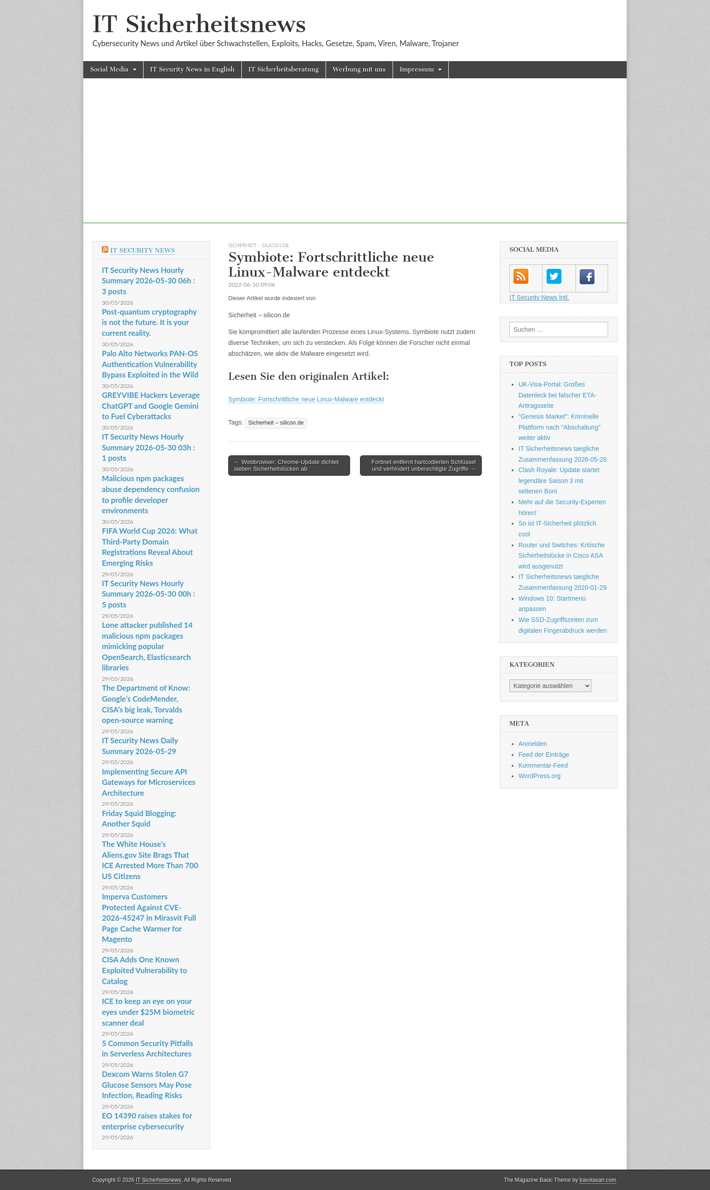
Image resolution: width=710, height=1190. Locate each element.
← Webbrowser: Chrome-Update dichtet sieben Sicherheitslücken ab (286, 466)
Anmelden (532, 743)
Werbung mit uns (359, 69)
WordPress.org (539, 775)
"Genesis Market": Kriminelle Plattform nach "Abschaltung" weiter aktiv (559, 427)
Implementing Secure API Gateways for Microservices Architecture (149, 782)
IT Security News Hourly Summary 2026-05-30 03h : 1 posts (148, 447)
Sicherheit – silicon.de (258, 245)
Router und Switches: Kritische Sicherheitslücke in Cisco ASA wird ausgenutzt (561, 555)
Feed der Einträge (543, 754)
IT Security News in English (192, 69)
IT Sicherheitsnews (199, 24)
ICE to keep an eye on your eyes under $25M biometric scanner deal (148, 1011)
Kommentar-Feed (543, 765)
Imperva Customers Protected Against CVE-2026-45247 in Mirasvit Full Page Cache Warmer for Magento (149, 918)
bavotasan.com (598, 1180)
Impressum (417, 69)
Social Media (109, 69)
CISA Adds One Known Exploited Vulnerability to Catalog (144, 970)
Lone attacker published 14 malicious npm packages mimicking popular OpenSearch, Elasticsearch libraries (147, 646)
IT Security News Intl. (539, 297)
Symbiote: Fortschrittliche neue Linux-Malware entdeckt (306, 399)
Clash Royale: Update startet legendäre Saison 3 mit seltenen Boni (559, 480)
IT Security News (142, 250)
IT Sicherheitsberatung (284, 69)
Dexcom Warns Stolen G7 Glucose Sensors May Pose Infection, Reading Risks (147, 1084)
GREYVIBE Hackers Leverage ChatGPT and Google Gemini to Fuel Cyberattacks (151, 405)
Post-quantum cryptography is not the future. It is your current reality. (149, 322)
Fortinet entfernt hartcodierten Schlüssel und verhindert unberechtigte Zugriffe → (423, 466)
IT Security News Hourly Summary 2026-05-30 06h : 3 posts (148, 280)
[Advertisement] (355, 159)
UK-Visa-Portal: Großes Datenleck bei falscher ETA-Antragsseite (557, 395)
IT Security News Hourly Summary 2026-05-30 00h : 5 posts (148, 593)
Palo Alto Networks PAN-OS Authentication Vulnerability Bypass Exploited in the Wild (150, 364)
